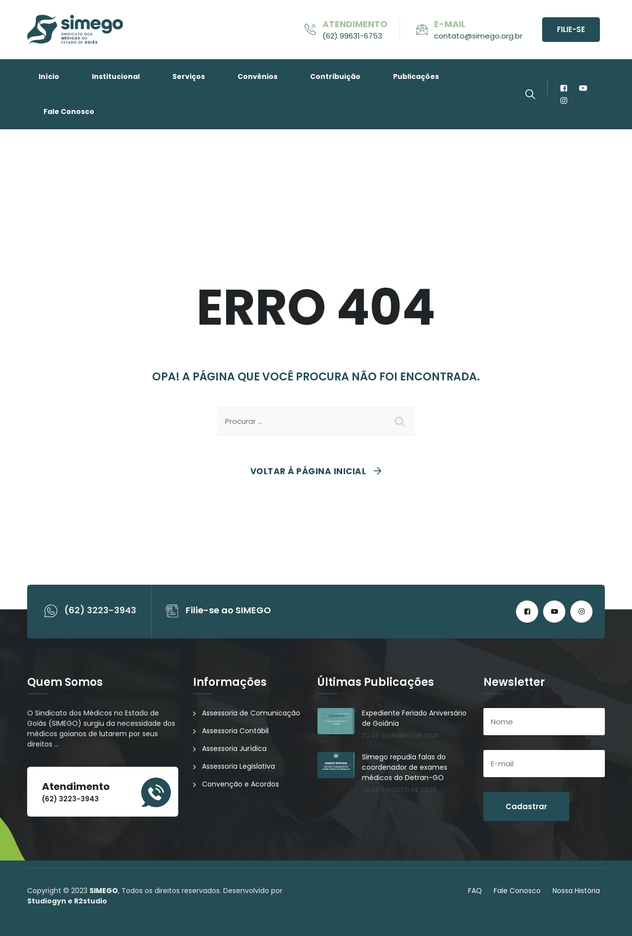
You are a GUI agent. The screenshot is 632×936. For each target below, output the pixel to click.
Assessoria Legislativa (238, 766)
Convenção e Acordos (240, 784)
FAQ (475, 891)
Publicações (416, 76)
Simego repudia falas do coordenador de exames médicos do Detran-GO (404, 767)
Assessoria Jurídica (234, 748)
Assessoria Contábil (235, 731)
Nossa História (576, 891)
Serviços (188, 76)
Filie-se (571, 29)
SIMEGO (103, 891)
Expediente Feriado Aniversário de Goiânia (414, 718)
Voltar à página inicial (308, 471)
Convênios (257, 76)
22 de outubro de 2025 (400, 735)
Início (49, 76)
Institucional (116, 76)
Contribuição (335, 76)
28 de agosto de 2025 (399, 790)
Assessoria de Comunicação (251, 713)
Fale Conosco (68, 111)
